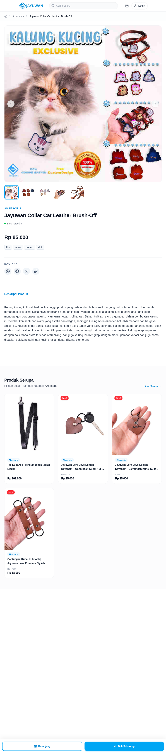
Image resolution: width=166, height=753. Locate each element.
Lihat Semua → (153, 386)
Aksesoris (18, 16)
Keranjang (42, 746)
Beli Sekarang (124, 746)
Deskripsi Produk (16, 295)
